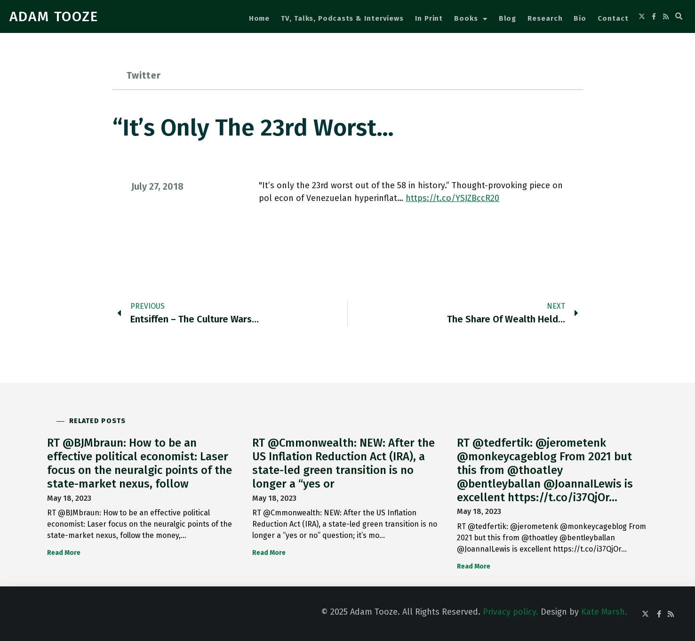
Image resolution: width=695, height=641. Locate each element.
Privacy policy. (510, 612)
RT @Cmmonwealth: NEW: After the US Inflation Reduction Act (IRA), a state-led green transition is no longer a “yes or (343, 463)
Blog (508, 18)
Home (259, 18)
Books (470, 19)
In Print (429, 18)
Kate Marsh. (604, 612)
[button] (679, 16)
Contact (613, 18)
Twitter (144, 75)
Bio (580, 18)
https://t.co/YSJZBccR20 (452, 198)
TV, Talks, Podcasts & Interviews (342, 18)
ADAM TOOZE (53, 16)
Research (544, 18)
